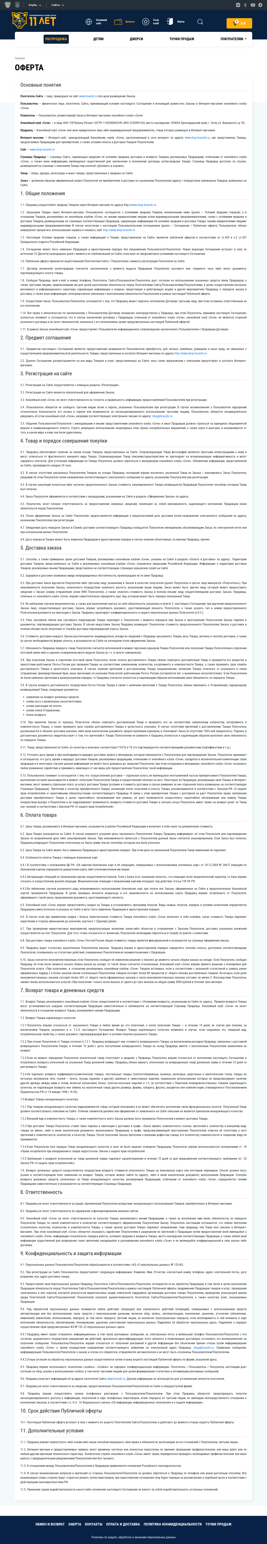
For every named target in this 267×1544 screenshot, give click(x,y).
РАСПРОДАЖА (56, 39)
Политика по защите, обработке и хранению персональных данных (133, 1537)
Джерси (136, 39)
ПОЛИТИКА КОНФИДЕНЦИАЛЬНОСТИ (173, 1524)
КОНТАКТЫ (93, 1524)
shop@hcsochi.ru (162, 416)
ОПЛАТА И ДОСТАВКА (123, 1524)
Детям (98, 39)
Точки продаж (181, 39)
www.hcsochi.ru (88, 96)
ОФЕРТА (74, 1524)
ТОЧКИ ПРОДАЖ (218, 1524)
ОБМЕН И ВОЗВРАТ (50, 1524)
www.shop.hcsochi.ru (197, 137)
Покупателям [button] (232, 39)
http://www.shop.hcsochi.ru (119, 230)
